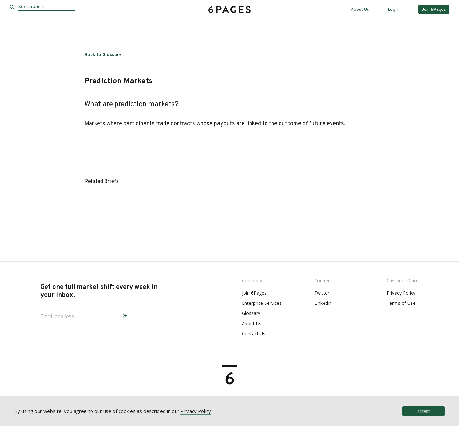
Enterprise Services (262, 303)
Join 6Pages (254, 293)
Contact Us (253, 334)
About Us (360, 9)
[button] (122, 314)
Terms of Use (401, 303)
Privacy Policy (401, 293)
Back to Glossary (103, 55)
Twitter (321, 293)
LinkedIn (323, 303)
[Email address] (78, 314)
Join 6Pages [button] (434, 9)
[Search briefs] (46, 7)
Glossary (251, 313)
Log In (394, 9)
